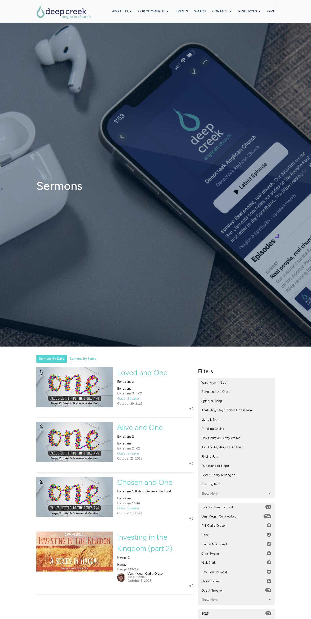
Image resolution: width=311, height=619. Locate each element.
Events (182, 11)
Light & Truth (210, 419)
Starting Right (211, 484)
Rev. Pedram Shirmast (236, 507)
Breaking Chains (212, 429)
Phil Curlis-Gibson (236, 525)
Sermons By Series (83, 359)
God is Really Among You (219, 475)
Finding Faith (210, 456)
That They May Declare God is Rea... (227, 410)
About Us (122, 11)
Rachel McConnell (236, 544)
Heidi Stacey (236, 581)
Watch (200, 11)
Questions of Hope (215, 466)
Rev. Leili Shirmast (236, 572)
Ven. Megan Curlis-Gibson (236, 516)
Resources (249, 11)
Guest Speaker (236, 590)
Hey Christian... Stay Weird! (220, 438)
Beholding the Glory (215, 392)
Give (271, 11)
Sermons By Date (51, 359)
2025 (236, 613)
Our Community (153, 11)
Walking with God (213, 382)
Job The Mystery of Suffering (222, 447)
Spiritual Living (211, 401)
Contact (222, 11)
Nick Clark (236, 562)
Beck (236, 535)
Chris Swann (236, 553)
